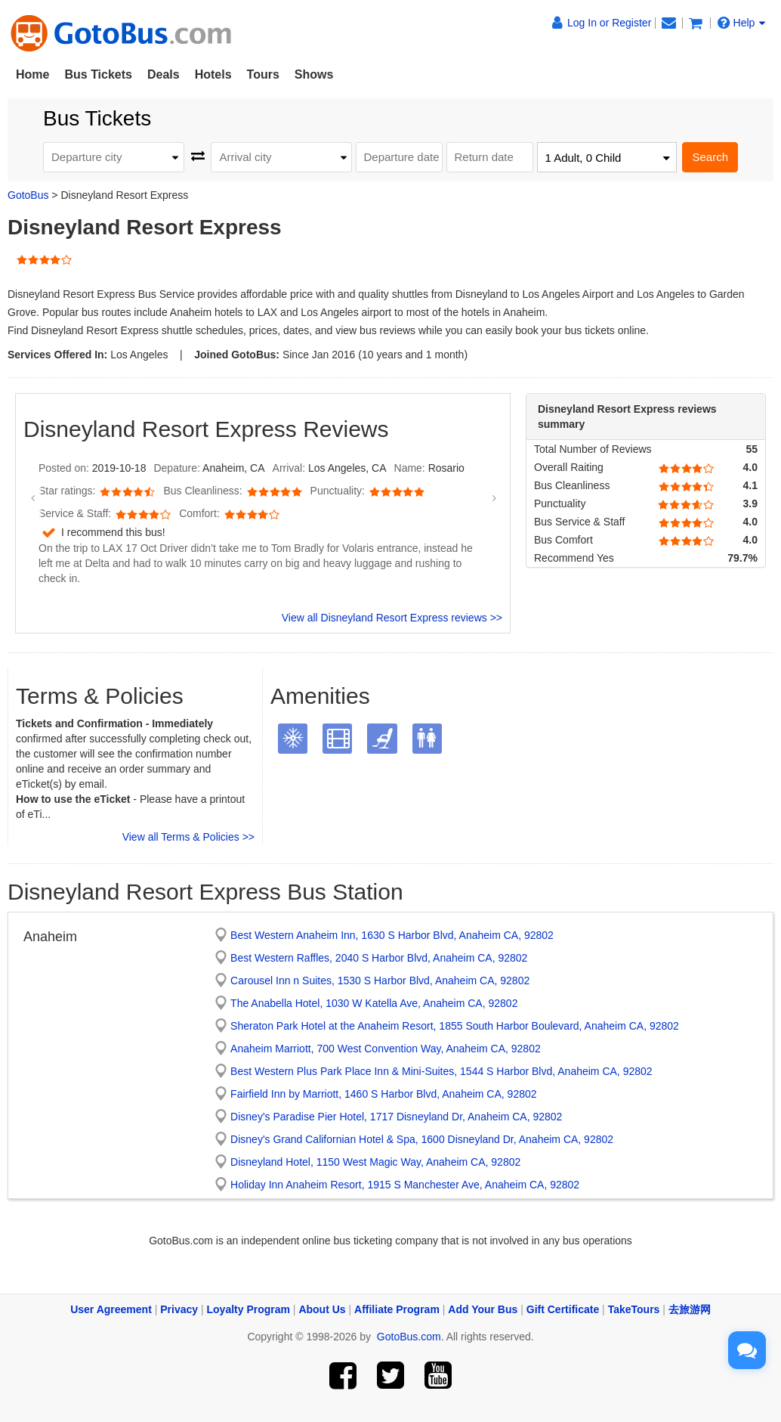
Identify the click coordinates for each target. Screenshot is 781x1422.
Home (32, 74)
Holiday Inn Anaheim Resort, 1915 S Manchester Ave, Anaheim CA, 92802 (404, 1185)
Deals (163, 74)
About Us (321, 1309)
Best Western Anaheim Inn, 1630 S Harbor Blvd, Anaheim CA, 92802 (392, 935)
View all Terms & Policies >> (188, 837)
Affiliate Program (397, 1309)
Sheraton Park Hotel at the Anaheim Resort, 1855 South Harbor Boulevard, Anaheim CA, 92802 (454, 1026)
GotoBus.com (409, 1337)
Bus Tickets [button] (98, 74)
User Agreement (111, 1309)
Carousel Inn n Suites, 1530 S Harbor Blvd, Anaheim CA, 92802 (379, 980)
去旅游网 (689, 1309)
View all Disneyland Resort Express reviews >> (392, 618)
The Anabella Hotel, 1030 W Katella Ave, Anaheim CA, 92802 (373, 1003)
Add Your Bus (482, 1309)
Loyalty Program (248, 1309)
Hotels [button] (213, 74)
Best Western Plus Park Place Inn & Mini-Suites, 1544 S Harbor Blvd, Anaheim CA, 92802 (441, 1071)
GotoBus (28, 195)
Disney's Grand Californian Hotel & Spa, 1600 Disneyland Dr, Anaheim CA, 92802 (421, 1139)
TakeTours (634, 1309)
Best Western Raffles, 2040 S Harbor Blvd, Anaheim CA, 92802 (378, 958)
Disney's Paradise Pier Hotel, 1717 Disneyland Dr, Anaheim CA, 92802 (396, 1117)
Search (710, 156)
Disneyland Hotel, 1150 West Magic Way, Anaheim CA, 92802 (375, 1162)
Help (742, 23)
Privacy (179, 1309)
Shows (314, 74)
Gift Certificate (562, 1309)
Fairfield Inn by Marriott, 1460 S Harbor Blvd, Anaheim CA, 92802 (383, 1094)
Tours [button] (263, 74)
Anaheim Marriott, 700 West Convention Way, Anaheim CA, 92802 (385, 1048)
